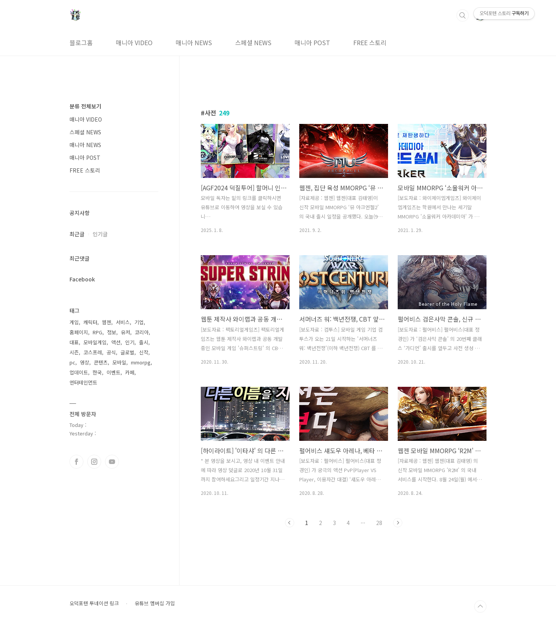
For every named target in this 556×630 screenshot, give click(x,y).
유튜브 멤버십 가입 (155, 603)
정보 (111, 332)
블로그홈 (81, 42)
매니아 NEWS (194, 42)
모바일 (119, 362)
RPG (97, 332)
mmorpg (141, 362)
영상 (84, 362)
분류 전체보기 (85, 106)
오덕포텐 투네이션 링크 (94, 603)
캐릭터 (90, 322)
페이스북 (76, 462)
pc (72, 362)
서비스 (123, 322)
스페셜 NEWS (253, 42)
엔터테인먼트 (83, 382)
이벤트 (113, 372)
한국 (97, 372)
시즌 (74, 352)
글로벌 (127, 352)
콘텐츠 (101, 362)
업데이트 (79, 372)
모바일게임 (95, 342)
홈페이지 (79, 332)
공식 (111, 352)
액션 (115, 342)
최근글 (77, 234)
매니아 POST (312, 42)
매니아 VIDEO (134, 42)
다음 (397, 522)
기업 (139, 322)
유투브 (112, 462)
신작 (143, 352)
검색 (462, 15)
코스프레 (92, 352)
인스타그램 (94, 462)
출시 (143, 342)
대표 (74, 342)
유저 (125, 332)
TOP (480, 606)
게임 (74, 322)
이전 (289, 522)
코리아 (142, 332)
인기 (129, 342)
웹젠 (106, 322)
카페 (129, 372)
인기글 (100, 234)
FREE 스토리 (369, 42)
